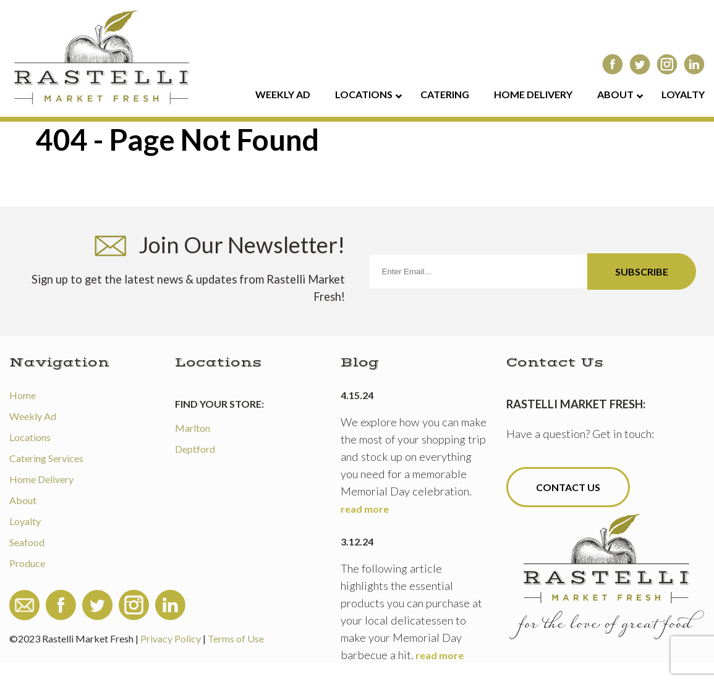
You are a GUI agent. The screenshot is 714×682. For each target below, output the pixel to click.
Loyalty (25, 521)
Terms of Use (236, 638)
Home (22, 395)
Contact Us (568, 487)
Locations (30, 437)
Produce (27, 563)
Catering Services (46, 458)
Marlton (192, 428)
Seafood (27, 542)
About (22, 500)
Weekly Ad (32, 416)
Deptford (195, 449)
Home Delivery (41, 479)
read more (365, 509)
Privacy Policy (170, 638)
